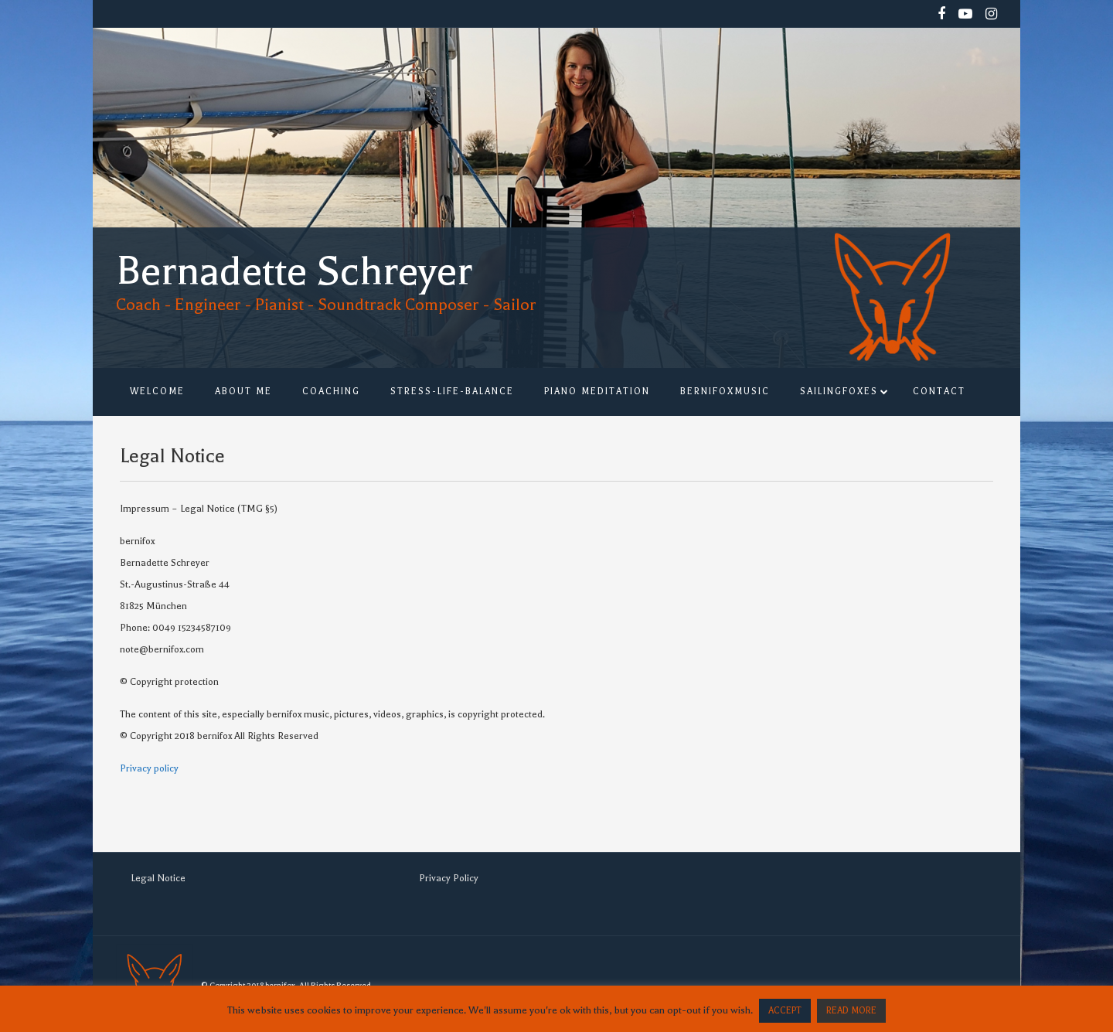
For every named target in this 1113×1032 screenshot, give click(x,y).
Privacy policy (149, 768)
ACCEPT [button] (785, 1011)
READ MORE (851, 1011)
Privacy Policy (448, 878)
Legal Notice (158, 878)
